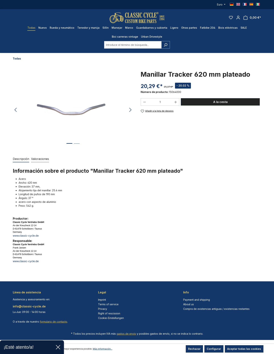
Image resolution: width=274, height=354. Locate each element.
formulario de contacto (53, 321)
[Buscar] (165, 45)
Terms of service (108, 304)
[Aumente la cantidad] (176, 102)
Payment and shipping (196, 299)
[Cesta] (252, 17)
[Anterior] (15, 110)
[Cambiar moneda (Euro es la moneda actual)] (221, 4)
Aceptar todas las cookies (244, 348)
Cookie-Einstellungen (111, 317)
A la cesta (220, 102)
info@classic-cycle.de (29, 306)
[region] (73, 110)
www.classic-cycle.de (26, 235)
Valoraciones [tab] (40, 159)
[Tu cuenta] (238, 17)
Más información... (102, 348)
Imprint (102, 299)
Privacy (102, 308)
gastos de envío (126, 333)
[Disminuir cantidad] (144, 102)
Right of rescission (109, 313)
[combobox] (132, 45)
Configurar (214, 348)
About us (188, 304)
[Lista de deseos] (231, 17)
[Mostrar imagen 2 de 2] (77, 146)
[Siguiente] (130, 110)
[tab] (21, 159)
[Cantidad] (160, 102)
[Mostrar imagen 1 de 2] (69, 146)
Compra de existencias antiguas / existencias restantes (216, 308)
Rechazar (194, 348)
